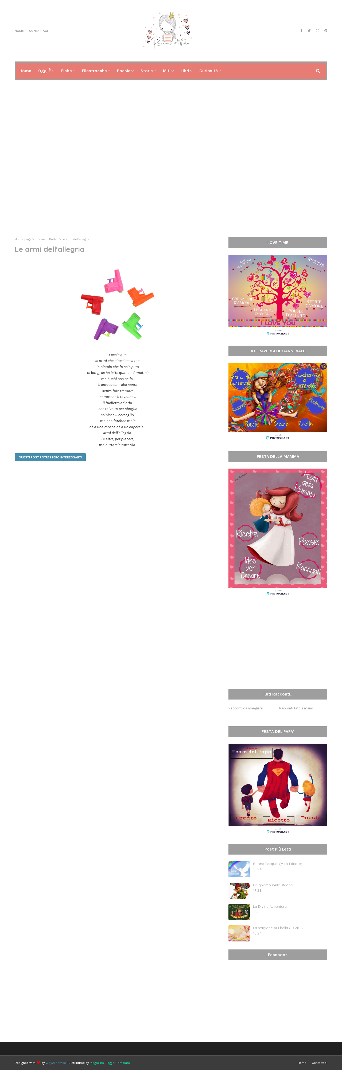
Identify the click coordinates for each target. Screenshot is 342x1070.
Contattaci (38, 31)
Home (19, 31)
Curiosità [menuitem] (208, 70)
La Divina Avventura (270, 906)
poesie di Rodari (47, 239)
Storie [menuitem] (147, 70)
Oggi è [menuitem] (44, 70)
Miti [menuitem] (166, 70)
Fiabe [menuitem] (66, 70)
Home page (23, 239)
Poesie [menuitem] (123, 70)
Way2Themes (56, 1063)
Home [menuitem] (25, 70)
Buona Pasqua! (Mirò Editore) (277, 864)
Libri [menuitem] (185, 70)
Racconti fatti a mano (296, 708)
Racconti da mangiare (245, 708)
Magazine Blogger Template (110, 1063)
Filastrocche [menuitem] (94, 70)
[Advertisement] (171, 191)
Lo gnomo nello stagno (273, 885)
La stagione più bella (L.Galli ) (278, 928)
